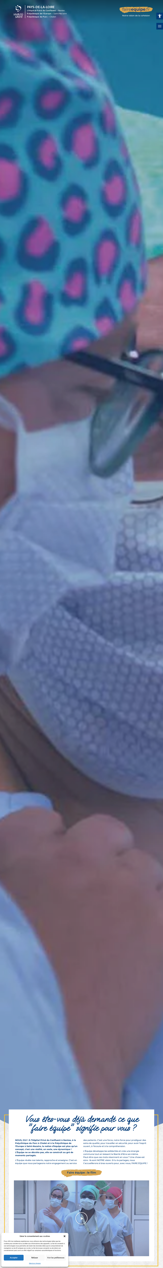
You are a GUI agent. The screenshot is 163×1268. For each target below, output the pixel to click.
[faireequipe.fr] (136, 12)
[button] (159, 16)
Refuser (34, 1258)
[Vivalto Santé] (18, 17)
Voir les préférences (55, 1258)
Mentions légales (35, 1263)
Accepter (13, 1258)
